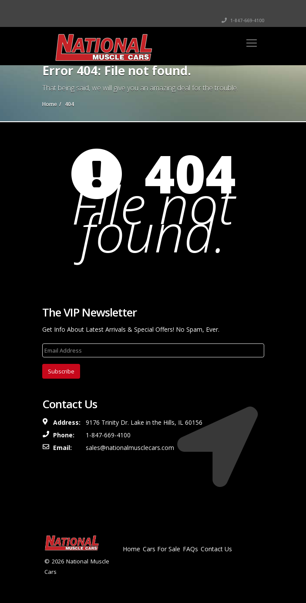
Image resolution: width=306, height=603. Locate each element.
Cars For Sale (161, 549)
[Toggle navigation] (251, 43)
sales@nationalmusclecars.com (130, 447)
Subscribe (61, 371)
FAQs (190, 549)
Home (131, 549)
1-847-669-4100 (243, 20)
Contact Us (216, 549)
